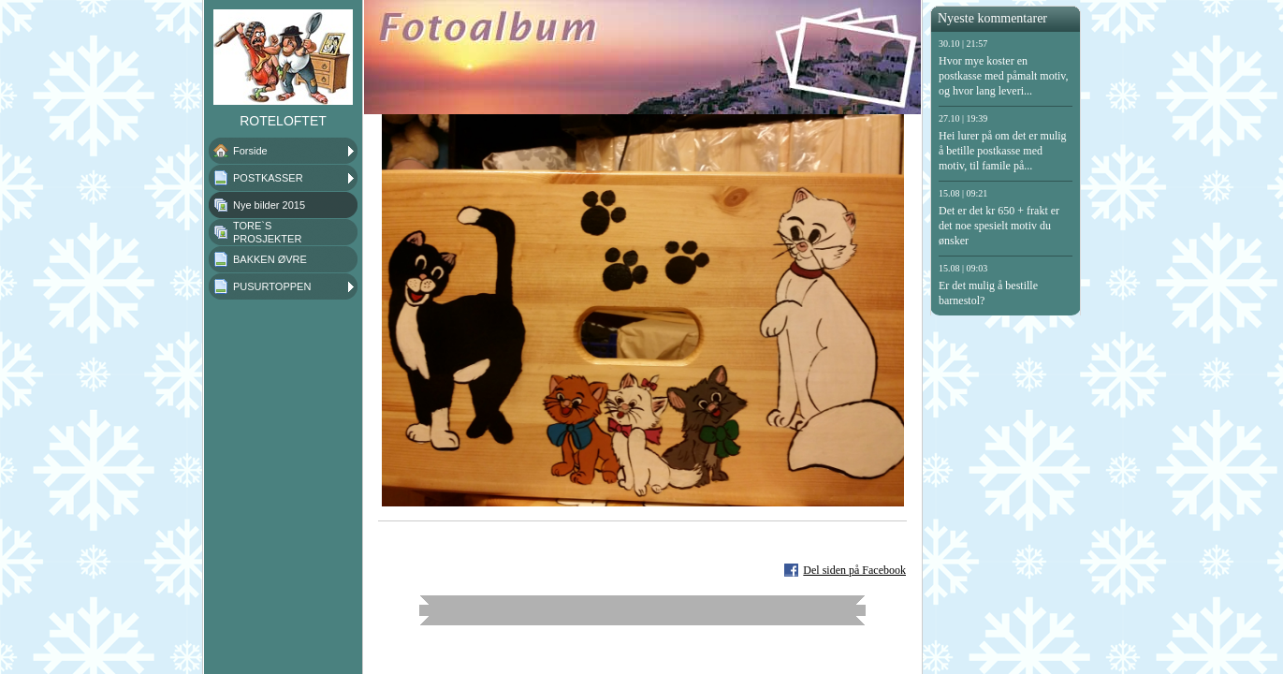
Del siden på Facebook (854, 570)
